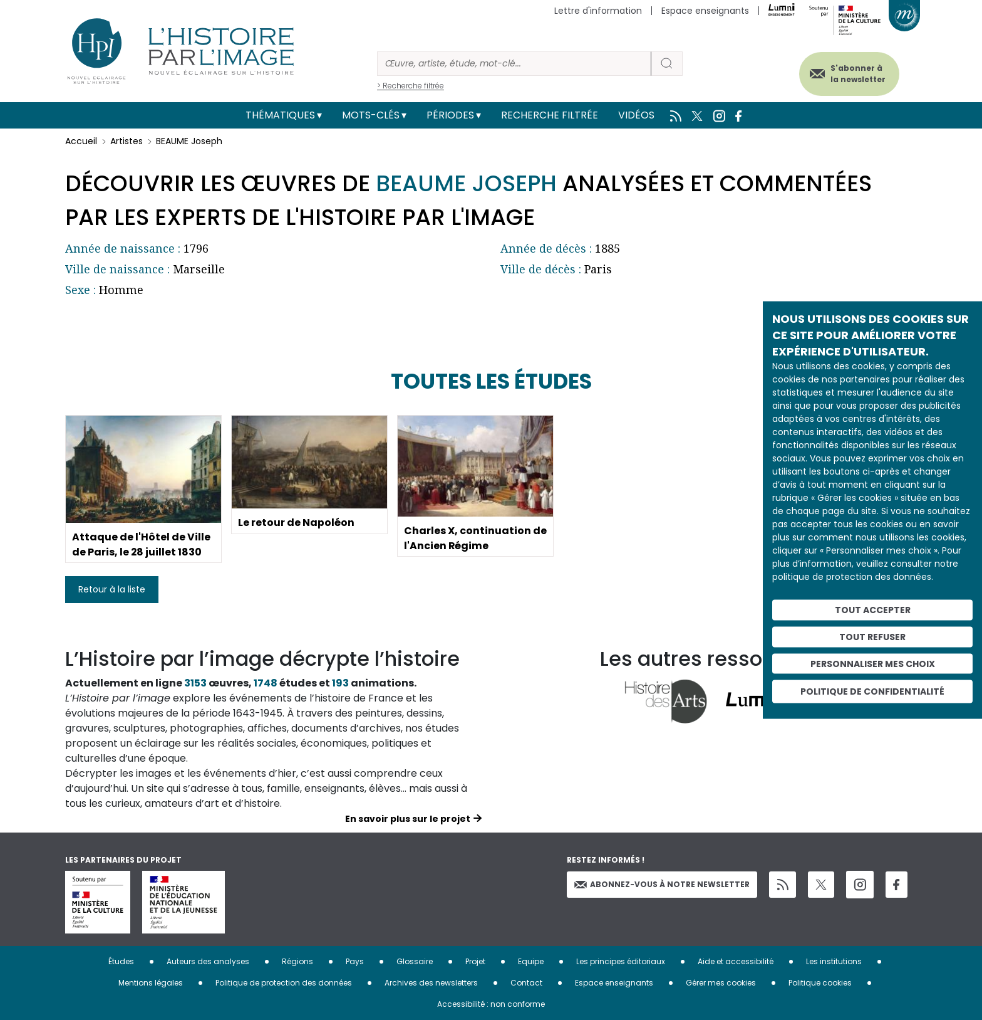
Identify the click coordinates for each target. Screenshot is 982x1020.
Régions (297, 961)
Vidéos (636, 115)
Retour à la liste (111, 589)
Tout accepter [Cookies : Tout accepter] (873, 610)
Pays (355, 961)
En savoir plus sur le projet (407, 818)
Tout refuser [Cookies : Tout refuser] (872, 636)
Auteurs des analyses (208, 961)
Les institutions (834, 961)
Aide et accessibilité (735, 961)
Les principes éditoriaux (620, 961)
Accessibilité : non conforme (491, 1004)
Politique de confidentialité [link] (872, 691)
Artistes (126, 141)
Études (121, 961)
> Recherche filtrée (410, 85)
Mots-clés (371, 115)
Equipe (531, 961)
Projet (475, 961)
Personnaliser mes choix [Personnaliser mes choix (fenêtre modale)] (872, 663)
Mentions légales (150, 982)
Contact (526, 982)
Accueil (81, 141)
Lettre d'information (598, 10)
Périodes (450, 115)
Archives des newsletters (431, 982)
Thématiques (280, 115)
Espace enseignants (705, 10)
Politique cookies (820, 982)
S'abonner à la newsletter (856, 74)
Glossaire (414, 961)
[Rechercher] (514, 63)
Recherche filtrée (549, 115)
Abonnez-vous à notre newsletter (662, 884)
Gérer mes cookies (721, 982)
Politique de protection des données (283, 982)
